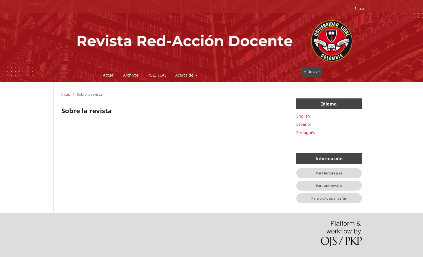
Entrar (359, 8)
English (303, 116)
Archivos (131, 75)
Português (305, 132)
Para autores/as (329, 185)
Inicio (65, 94)
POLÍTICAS (157, 75)
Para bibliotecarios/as (329, 198)
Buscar (312, 71)
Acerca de (184, 75)
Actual (108, 75)
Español (303, 124)
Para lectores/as (329, 173)
